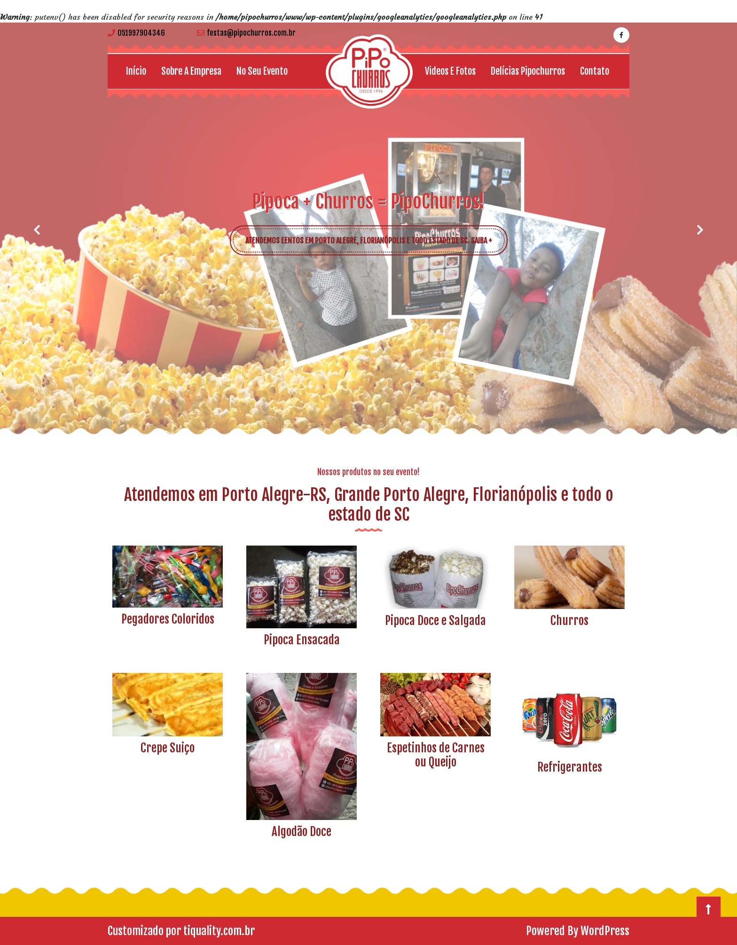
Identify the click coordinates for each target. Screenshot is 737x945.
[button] (37, 230)
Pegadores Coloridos (167, 619)
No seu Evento (262, 71)
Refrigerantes (569, 767)
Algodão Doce (301, 831)
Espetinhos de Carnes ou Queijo (436, 755)
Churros (569, 620)
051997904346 (136, 33)
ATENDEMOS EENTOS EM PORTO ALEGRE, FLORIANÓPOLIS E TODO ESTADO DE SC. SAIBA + (375, 236)
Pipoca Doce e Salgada (435, 620)
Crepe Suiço (168, 748)
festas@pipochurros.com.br (246, 33)
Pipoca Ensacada (302, 640)
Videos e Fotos (450, 71)
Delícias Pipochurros (528, 71)
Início (136, 71)
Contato (594, 71)
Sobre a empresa (191, 71)
